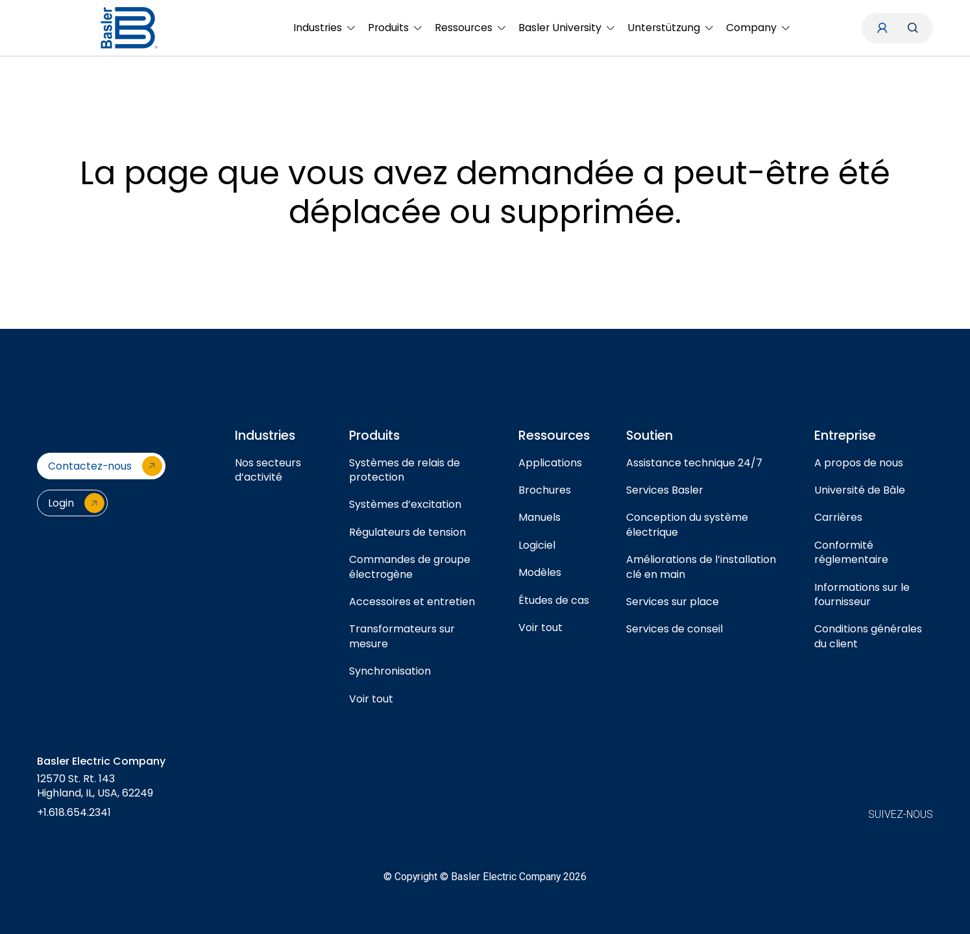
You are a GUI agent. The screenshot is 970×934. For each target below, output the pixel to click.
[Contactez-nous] (101, 466)
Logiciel (536, 545)
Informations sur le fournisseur (862, 594)
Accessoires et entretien (412, 601)
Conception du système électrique (687, 524)
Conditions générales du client (868, 636)
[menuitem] (324, 28)
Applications (550, 462)
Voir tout (371, 698)
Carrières (838, 517)
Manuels (539, 517)
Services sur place (672, 601)
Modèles (539, 572)
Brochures (544, 490)
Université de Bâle (859, 490)
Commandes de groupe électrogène (409, 566)
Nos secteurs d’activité (268, 470)
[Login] (72, 503)
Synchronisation (390, 671)
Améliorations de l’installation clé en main (701, 566)
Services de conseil (674, 628)
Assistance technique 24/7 (694, 462)
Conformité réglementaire (851, 552)
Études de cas (553, 600)
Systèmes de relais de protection (404, 470)
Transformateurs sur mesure (402, 636)
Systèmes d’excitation (405, 504)
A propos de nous (858, 462)
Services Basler (664, 490)
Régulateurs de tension (407, 532)
